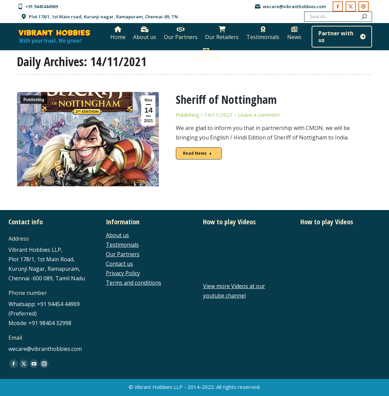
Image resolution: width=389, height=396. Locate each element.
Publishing (33, 99)
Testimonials (122, 244)
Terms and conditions (133, 282)
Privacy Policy (123, 273)
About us (117, 235)
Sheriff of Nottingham (226, 99)
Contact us (119, 263)
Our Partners (123, 254)
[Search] (338, 17)
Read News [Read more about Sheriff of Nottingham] (197, 153)
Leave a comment (259, 114)
